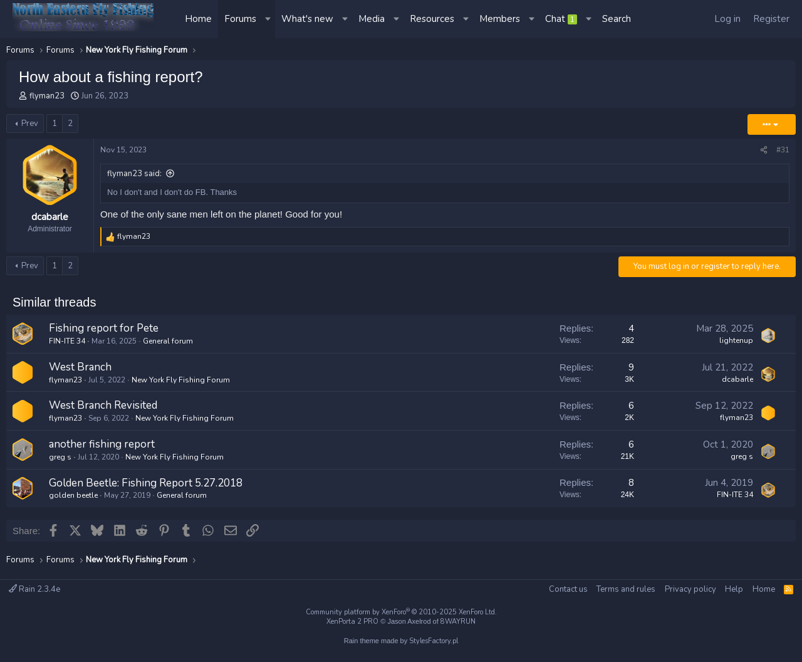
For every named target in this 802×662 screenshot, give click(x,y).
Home (198, 19)
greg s (60, 457)
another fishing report (102, 444)
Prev (29, 123)
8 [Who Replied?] (631, 482)
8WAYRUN (458, 621)
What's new (307, 19)
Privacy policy (690, 589)
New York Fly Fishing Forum (181, 380)
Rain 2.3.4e (34, 589)
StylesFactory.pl (433, 641)
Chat (561, 19)
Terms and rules (625, 589)
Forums (240, 19)
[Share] (764, 150)
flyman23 (47, 96)
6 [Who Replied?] (631, 405)
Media (371, 19)
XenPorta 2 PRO (352, 621)
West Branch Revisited (103, 405)
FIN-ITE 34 (67, 341)
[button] (269, 19)
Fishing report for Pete (104, 328)
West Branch (80, 367)
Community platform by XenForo (401, 612)
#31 (782, 150)
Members (499, 19)
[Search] (616, 19)
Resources (432, 19)
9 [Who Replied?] (631, 367)
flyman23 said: (134, 173)
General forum (168, 341)
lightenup (736, 340)
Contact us (568, 589)
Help (734, 589)
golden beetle (73, 495)
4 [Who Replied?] (631, 328)
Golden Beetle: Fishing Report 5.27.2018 (145, 483)
